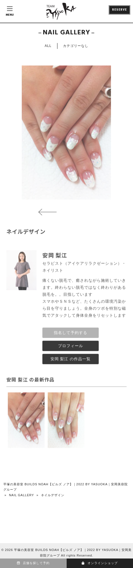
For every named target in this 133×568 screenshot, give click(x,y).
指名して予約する (70, 334)
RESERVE (119, 9)
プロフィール (70, 347)
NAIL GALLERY (21, 495)
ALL (48, 46)
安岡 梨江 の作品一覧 (70, 360)
